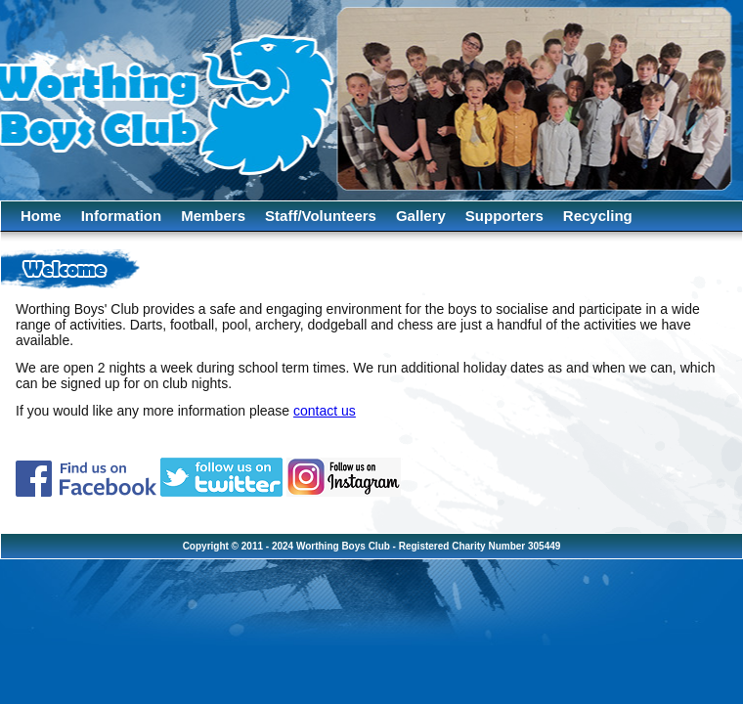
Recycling (598, 215)
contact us (324, 410)
